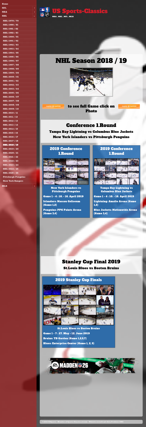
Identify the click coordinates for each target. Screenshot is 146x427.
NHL (4, 16)
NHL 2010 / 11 (10, 113)
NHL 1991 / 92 (10, 41)
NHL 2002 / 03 (11, 85)
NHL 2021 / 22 (10, 157)
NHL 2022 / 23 (10, 161)
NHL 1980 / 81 (10, 25)
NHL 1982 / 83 (10, 33)
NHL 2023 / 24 (10, 165)
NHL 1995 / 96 (11, 57)
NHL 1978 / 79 (11, 21)
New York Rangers (13, 181)
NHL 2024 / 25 (10, 169)
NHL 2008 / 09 (11, 105)
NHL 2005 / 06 (11, 93)
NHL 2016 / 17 (10, 137)
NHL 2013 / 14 (10, 125)
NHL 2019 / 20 (11, 149)
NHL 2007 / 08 (11, 101)
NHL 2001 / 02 (11, 81)
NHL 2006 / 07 (11, 97)
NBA (4, 12)
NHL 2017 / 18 (10, 141)
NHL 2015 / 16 (10, 133)
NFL (4, 8)
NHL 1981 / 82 (10, 29)
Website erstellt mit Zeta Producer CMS (106, 422)
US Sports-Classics (80, 11)
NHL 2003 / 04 (11, 89)
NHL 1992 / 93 (11, 45)
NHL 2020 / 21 (10, 153)
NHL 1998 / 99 (11, 69)
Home (5, 4)
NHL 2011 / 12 (10, 117)
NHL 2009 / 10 (11, 109)
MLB (4, 186)
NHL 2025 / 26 (10, 173)
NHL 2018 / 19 (10, 145)
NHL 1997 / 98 (11, 65)
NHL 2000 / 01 (11, 77)
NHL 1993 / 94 (11, 49)
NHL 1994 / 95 (11, 53)
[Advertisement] (91, 39)
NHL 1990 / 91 (11, 37)
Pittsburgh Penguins (14, 177)
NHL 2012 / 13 (10, 121)
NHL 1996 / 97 (11, 61)
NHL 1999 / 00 (11, 73)
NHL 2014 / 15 (10, 129)
